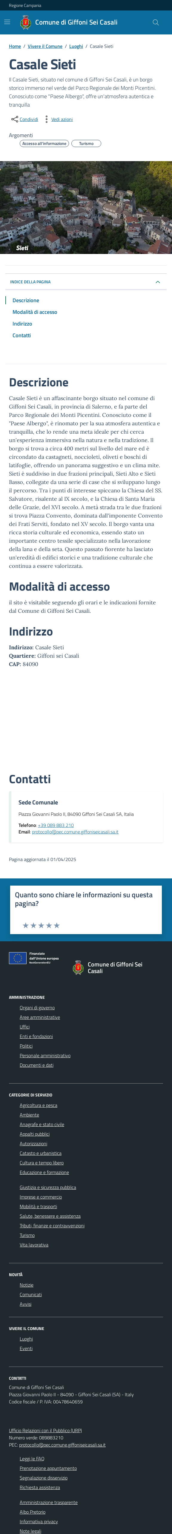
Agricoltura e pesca (38, 1105)
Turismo (27, 1235)
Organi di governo (37, 1007)
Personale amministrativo (45, 1055)
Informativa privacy (39, 1521)
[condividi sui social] (24, 119)
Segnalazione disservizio (43, 1477)
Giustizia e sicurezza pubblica (48, 1187)
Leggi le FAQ (32, 1458)
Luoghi (26, 1338)
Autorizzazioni (33, 1143)
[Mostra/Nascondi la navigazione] (7, 21)
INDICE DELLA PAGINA (32, 282)
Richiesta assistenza (40, 1487)
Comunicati (31, 1294)
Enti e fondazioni (36, 1036)
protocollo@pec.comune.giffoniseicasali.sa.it (62, 1444)
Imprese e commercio (41, 1196)
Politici (26, 1045)
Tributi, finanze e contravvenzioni (52, 1225)
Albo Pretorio (32, 1511)
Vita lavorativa (34, 1244)
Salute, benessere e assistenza (50, 1216)
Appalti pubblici (35, 1133)
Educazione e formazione (44, 1172)
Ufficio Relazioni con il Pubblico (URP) (45, 1430)
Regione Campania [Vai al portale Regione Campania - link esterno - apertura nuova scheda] (25, 5)
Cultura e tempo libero (42, 1162)
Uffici (25, 1026)
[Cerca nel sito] (156, 22)
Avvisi (25, 1304)
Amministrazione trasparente (49, 1502)
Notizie (26, 1284)
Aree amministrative (40, 1017)
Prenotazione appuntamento (48, 1468)
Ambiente (29, 1114)
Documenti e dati (36, 1065)
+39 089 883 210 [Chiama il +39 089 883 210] (56, 825)
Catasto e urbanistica (41, 1153)
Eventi (26, 1348)
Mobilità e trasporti (38, 1206)
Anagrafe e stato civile (42, 1124)
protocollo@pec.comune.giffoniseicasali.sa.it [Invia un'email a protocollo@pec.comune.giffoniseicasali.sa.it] (75, 832)
